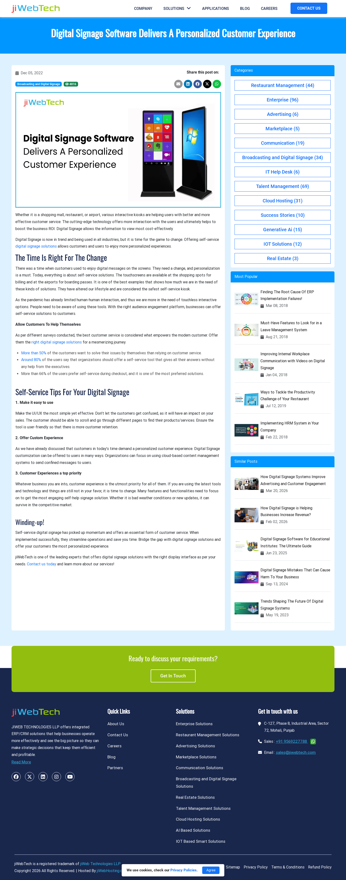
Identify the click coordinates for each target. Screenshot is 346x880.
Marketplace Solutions (196, 757)
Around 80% (31, 359)
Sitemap (233, 867)
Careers (269, 8)
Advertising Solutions (195, 745)
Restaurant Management (282, 85)
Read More (21, 762)
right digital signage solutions (56, 342)
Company (143, 8)
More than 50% (33, 353)
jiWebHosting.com (112, 870)
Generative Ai (282, 229)
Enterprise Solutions (194, 723)
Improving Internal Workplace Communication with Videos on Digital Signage (292, 361)
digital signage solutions (36, 246)
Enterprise (282, 100)
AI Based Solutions (193, 830)
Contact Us (117, 734)
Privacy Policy (256, 867)
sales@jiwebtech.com (296, 752)
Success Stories (283, 215)
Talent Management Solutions (203, 808)
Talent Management (282, 186)
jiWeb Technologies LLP (100, 863)
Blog (245, 8)
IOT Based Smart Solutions (200, 841)
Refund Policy (320, 867)
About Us (115, 723)
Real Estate (282, 258)
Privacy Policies (183, 870)
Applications (215, 8)
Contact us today (41, 564)
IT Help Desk (283, 172)
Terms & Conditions (287, 867)
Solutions (177, 8)
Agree (211, 870)
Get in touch (173, 676)
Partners (115, 767)
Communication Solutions (199, 767)
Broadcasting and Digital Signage (38, 84)
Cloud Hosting (283, 201)
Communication (282, 143)
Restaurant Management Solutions (207, 734)
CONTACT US (309, 8)
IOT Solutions (283, 244)
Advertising (282, 114)
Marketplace (283, 128)
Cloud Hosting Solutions (198, 819)
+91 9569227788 (292, 741)
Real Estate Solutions (195, 797)
